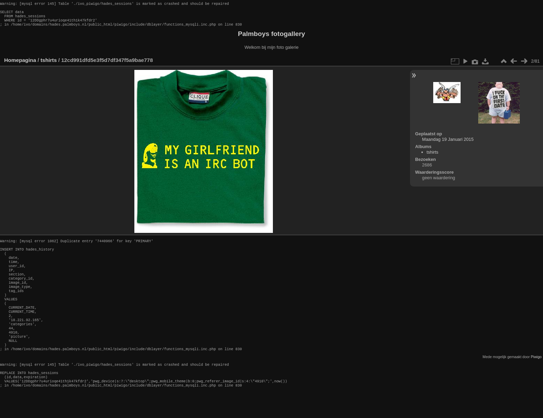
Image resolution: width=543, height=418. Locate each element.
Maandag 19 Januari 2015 (448, 143)
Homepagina (20, 64)
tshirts (49, 64)
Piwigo (536, 380)
